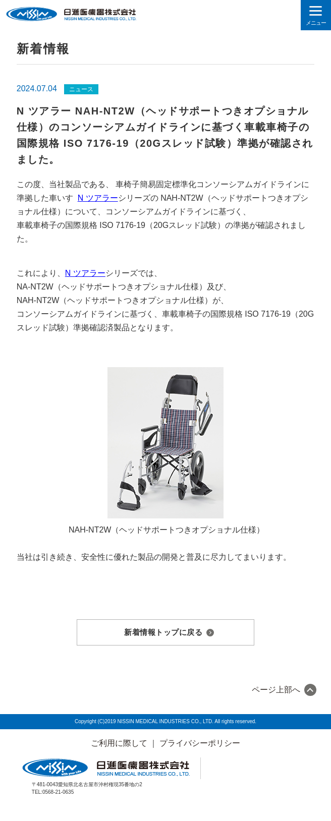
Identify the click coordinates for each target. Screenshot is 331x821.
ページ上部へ (276, 689)
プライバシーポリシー (199, 743)
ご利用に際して (119, 743)
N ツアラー (98, 198)
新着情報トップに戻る (163, 632)
